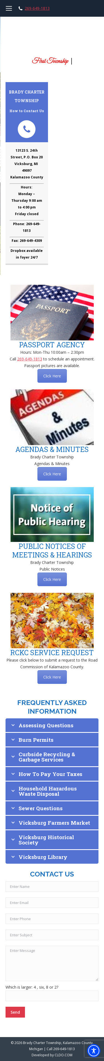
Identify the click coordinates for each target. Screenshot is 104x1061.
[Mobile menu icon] (9, 8)
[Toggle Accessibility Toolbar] (94, 1051)
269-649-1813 (37, 8)
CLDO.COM (63, 1055)
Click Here (52, 376)
